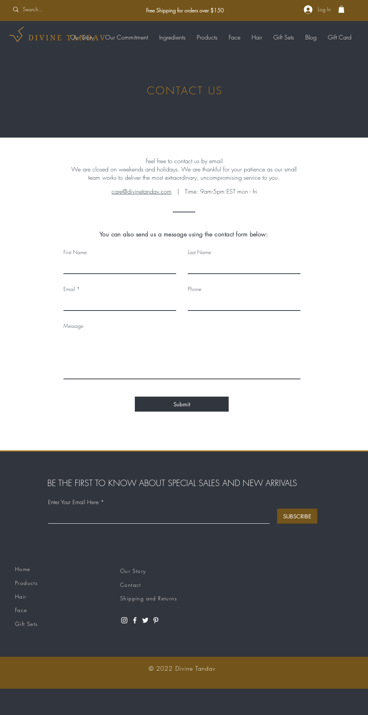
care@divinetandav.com (142, 191)
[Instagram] (124, 620)
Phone (194, 289)
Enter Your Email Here (73, 502)
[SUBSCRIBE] (297, 516)
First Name (75, 252)
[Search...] (59, 9)
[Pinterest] (156, 620)
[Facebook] (135, 620)
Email (69, 289)
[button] (341, 9)
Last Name (199, 252)
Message (73, 326)
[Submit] (182, 404)
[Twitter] (145, 620)
